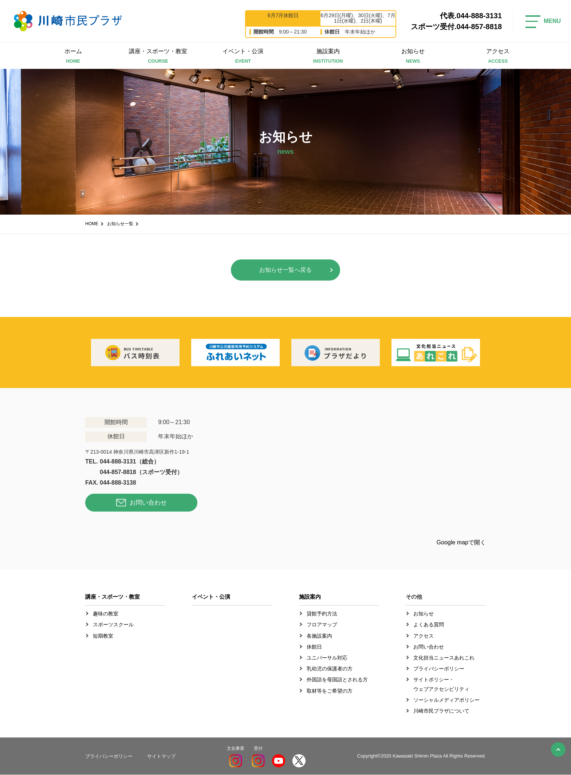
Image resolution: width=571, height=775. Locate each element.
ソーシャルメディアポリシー (446, 700)
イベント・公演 (243, 56)
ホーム (73, 56)
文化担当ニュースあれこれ (443, 658)
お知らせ (412, 56)
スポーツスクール (113, 625)
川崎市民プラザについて (441, 711)
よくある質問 (428, 625)
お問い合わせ (148, 503)
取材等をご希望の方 (330, 691)
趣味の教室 (105, 614)
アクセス (498, 56)
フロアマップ (322, 625)
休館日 (314, 647)
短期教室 (103, 636)
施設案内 (328, 56)
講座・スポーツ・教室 (157, 56)
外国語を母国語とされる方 (337, 680)
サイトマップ (161, 756)
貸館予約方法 (322, 614)
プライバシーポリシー (438, 669)
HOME (91, 223)
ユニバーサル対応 (327, 658)
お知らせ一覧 (120, 223)
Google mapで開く (461, 543)
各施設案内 (319, 636)
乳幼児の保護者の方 (330, 669)
